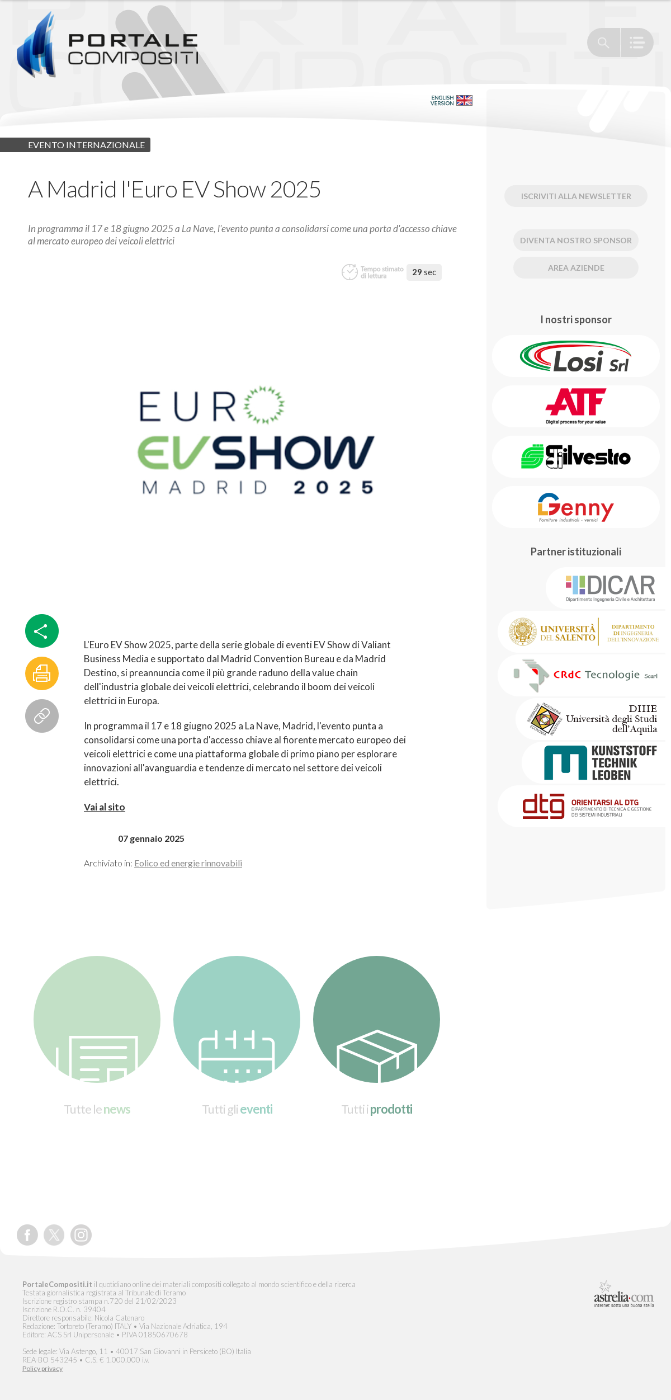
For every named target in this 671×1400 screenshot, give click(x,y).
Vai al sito (104, 807)
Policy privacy (42, 1368)
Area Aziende (576, 267)
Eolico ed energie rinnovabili (188, 862)
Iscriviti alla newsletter (576, 196)
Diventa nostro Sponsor (576, 240)
